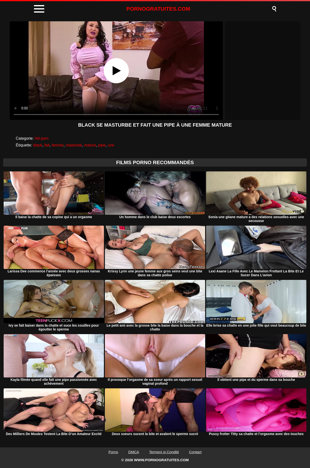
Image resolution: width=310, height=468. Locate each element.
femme (58, 145)
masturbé (74, 145)
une (111, 145)
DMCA (133, 452)
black (37, 145)
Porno (113, 452)
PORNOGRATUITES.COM (158, 9)
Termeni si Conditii (164, 452)
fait (46, 145)
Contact (195, 452)
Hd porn (41, 138)
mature (90, 145)
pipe (102, 145)
